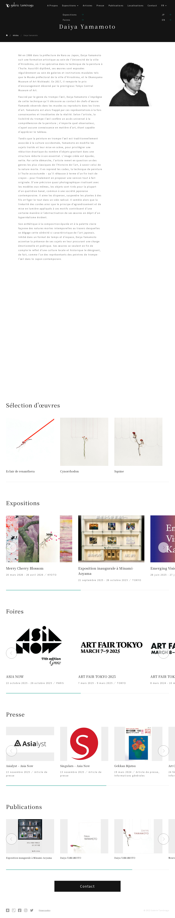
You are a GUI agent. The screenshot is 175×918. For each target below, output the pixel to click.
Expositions (69, 5)
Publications (116, 5)
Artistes (87, 5)
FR (162, 5)
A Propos (52, 5)
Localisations (136, 5)
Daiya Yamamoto (31, 35)
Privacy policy (44, 910)
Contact (152, 5)
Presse (100, 5)
